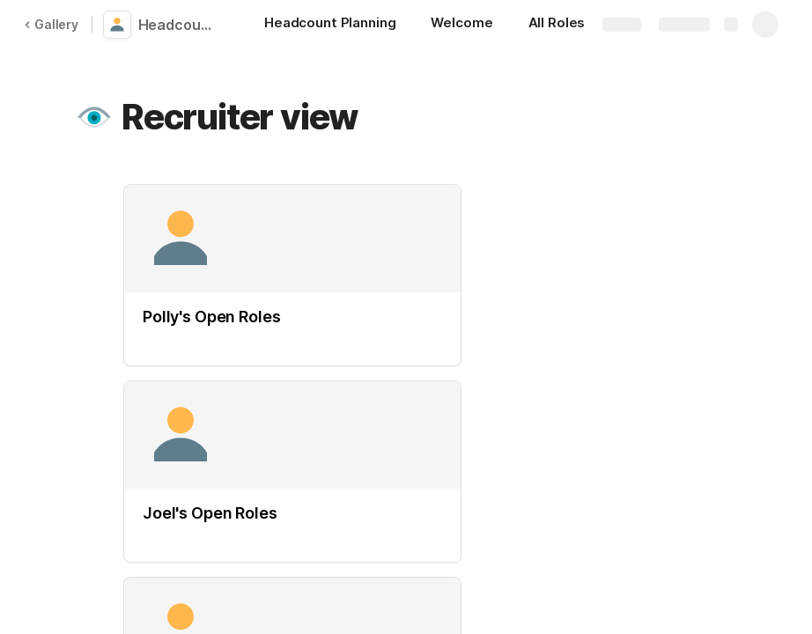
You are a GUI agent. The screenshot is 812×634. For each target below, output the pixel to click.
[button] (94, 117)
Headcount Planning (178, 24)
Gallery (51, 24)
